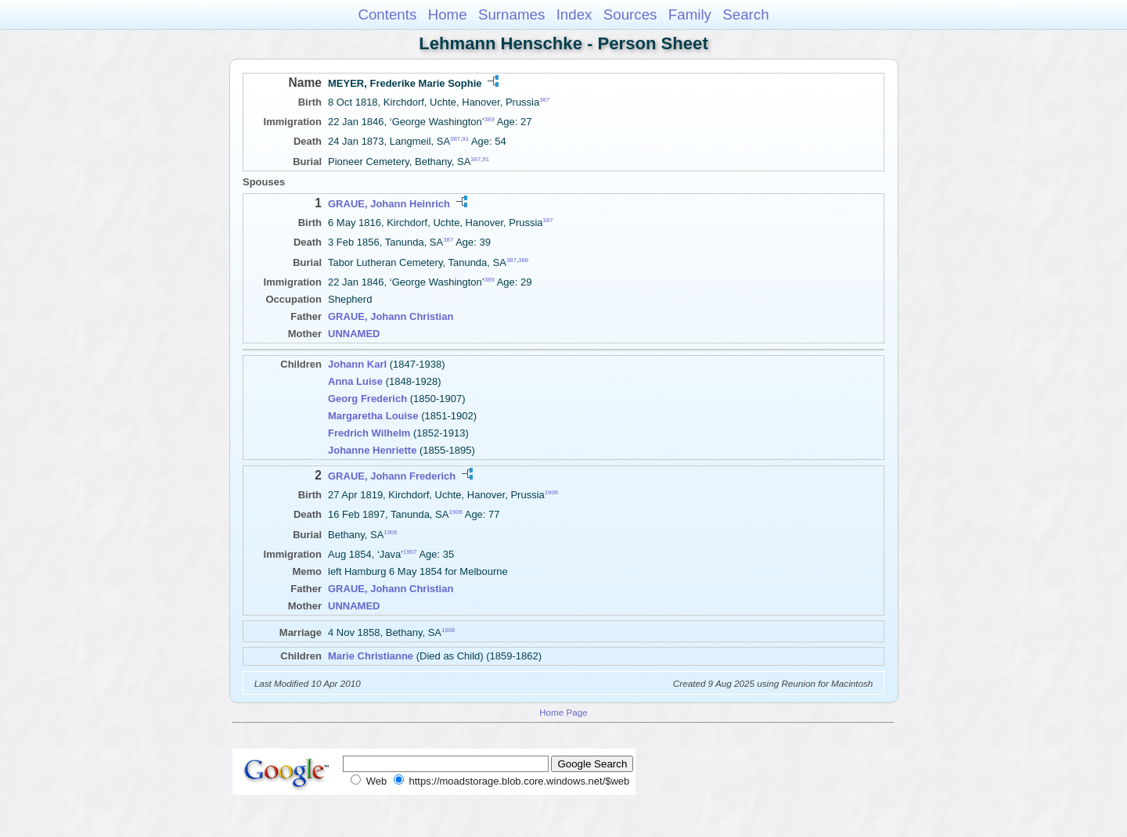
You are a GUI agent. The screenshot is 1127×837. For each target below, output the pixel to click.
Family (689, 14)
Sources (630, 14)
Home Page (563, 712)
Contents (387, 14)
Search (745, 14)
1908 (448, 629)
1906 (551, 492)
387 (544, 99)
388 (523, 259)
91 (465, 138)
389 (489, 119)
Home (447, 14)
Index (574, 14)
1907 (409, 551)
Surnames (511, 14)
